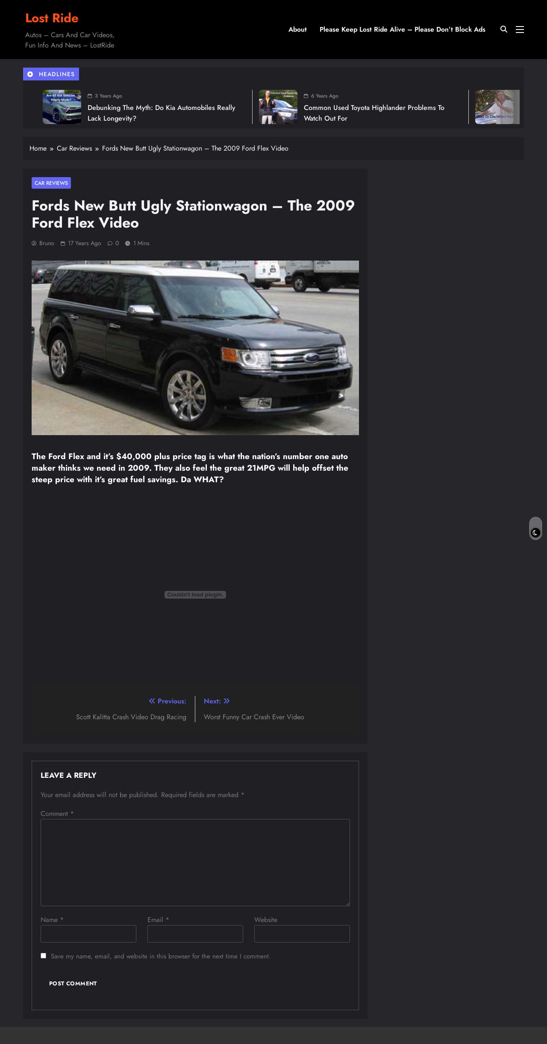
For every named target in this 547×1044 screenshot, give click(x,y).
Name (52, 920)
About (297, 29)
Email (158, 920)
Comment (57, 814)
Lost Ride (52, 18)
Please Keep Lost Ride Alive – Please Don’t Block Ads (402, 29)
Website (265, 920)
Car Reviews (51, 183)
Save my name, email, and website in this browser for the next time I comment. (161, 956)
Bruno (46, 243)
